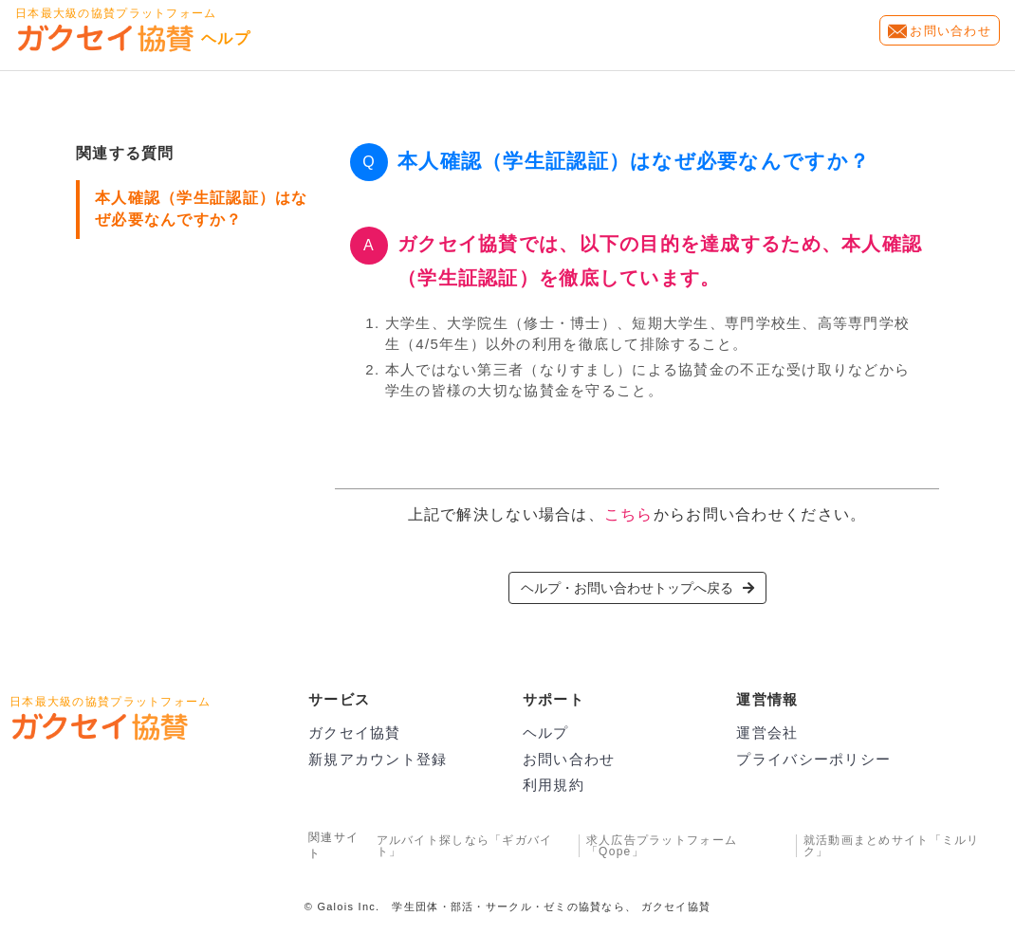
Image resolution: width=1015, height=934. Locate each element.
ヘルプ (546, 732)
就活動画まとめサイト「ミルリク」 (891, 845)
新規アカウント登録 (378, 759)
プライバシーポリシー (813, 759)
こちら (629, 514)
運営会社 (767, 732)
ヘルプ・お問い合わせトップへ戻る (637, 587)
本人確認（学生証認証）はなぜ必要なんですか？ (201, 209)
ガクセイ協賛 (354, 732)
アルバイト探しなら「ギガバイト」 (465, 845)
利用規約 (553, 785)
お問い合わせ (950, 31)
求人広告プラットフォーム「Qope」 (661, 845)
